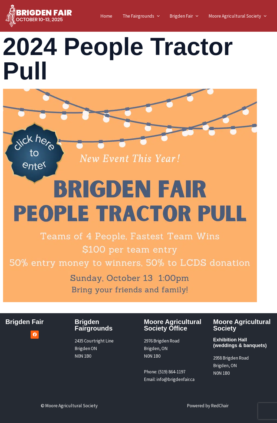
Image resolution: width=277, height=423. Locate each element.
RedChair (220, 406)
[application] (159, 16)
